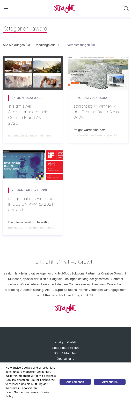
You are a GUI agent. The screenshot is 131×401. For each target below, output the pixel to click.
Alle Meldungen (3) (16, 45)
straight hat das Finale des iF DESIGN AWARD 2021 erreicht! (31, 204)
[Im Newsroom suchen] (126, 8)
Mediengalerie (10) (48, 45)
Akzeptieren (110, 382)
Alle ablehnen (75, 382)
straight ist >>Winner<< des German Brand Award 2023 (97, 112)
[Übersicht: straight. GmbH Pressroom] (64, 8)
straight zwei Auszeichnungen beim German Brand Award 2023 (28, 115)
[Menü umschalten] (6, 8)
